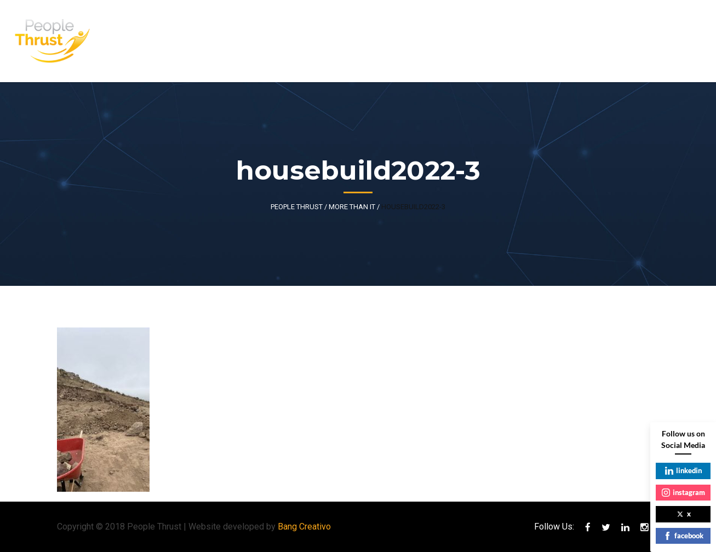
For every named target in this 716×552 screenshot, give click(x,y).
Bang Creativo (304, 526)
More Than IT (352, 206)
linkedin (683, 470)
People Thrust (297, 206)
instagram (683, 492)
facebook (683, 535)
